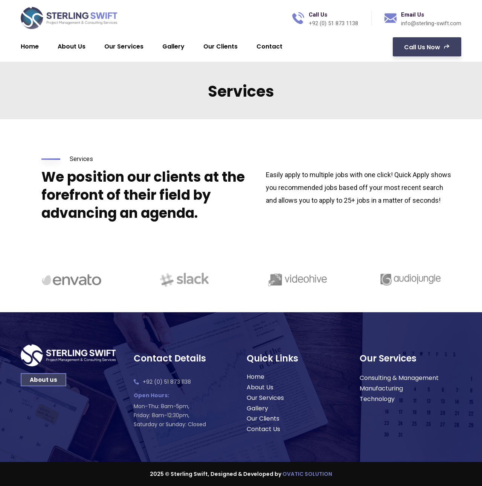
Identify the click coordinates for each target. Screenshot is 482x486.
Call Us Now (427, 46)
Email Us (412, 14)
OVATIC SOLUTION (307, 474)
